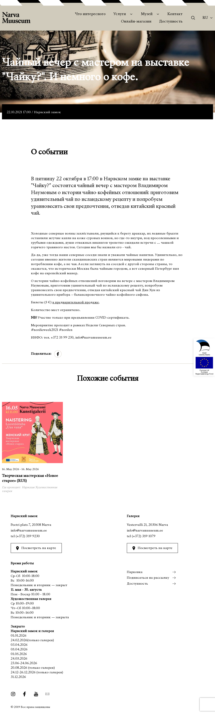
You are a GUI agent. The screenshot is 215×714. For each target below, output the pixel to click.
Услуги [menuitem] (120, 14)
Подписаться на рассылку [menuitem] (148, 577)
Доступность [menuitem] (170, 21)
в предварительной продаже (75, 302)
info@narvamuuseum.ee (29, 530)
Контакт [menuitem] (174, 14)
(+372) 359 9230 (28, 536)
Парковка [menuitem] (135, 572)
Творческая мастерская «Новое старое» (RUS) (30, 478)
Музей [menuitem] (147, 14)
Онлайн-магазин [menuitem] (136, 21)
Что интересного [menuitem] (90, 14)
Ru (205, 18)
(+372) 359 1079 (143, 536)
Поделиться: (41, 353)
